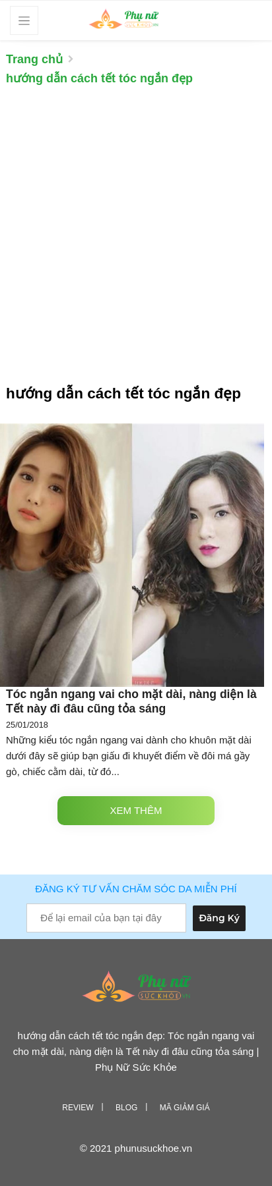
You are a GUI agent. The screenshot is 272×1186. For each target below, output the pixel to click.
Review (77, 1107)
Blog (126, 1107)
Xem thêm (136, 810)
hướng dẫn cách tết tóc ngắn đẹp (99, 78)
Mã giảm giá (185, 1107)
